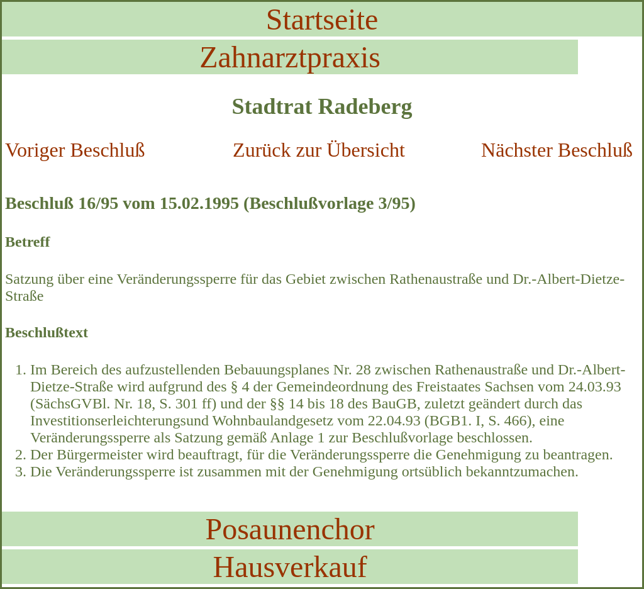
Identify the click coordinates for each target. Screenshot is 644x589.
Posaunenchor (289, 529)
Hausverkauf (290, 566)
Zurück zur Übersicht (319, 149)
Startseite (322, 19)
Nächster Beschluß (557, 149)
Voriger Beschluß (75, 149)
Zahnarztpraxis (289, 57)
